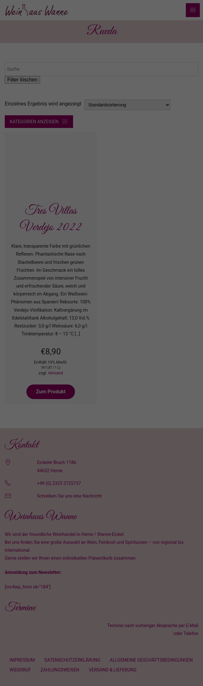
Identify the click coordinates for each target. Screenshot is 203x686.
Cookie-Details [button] (74, 424)
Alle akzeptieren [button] (101, 373)
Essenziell (35, 351)
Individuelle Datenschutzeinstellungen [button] (101, 411)
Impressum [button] (132, 424)
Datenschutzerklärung (69, 330)
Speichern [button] (101, 392)
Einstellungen (34, 336)
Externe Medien (158, 351)
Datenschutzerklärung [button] (104, 424)
